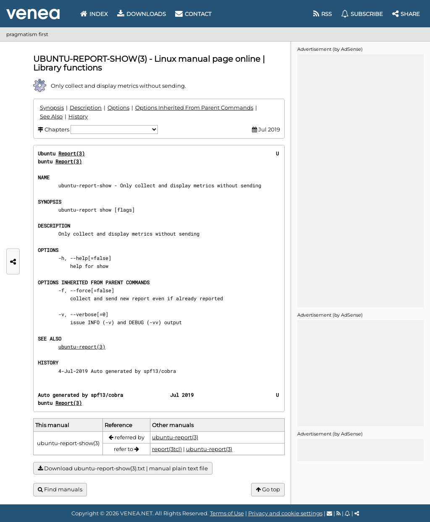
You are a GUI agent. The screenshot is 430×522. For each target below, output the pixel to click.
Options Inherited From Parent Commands (194, 107)
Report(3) (71, 153)
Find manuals (60, 489)
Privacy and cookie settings (285, 513)
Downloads (141, 14)
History (78, 116)
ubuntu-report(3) (81, 346)
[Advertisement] (360, 180)
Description (86, 107)
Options (118, 107)
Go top (268, 489)
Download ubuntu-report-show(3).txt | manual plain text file (123, 468)
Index (94, 14)
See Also (51, 116)
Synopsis (52, 107)
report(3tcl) (167, 449)
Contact (193, 14)
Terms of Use (227, 513)
